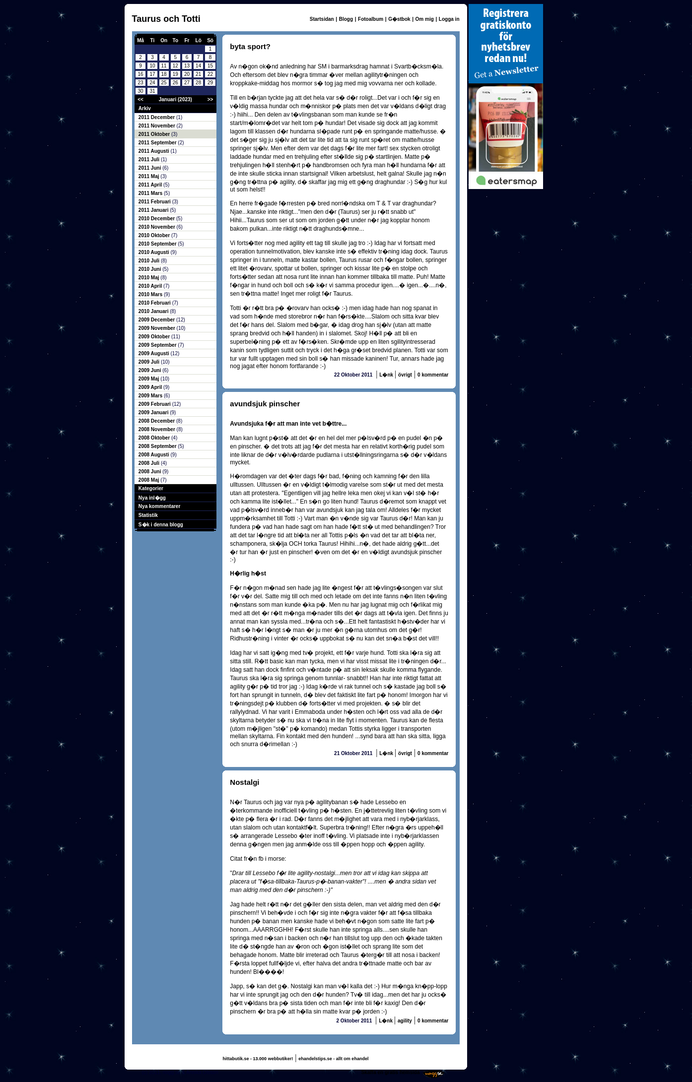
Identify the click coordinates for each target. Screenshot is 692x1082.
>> (210, 99)
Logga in (449, 19)
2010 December (157, 218)
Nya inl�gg (152, 498)
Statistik (148, 515)
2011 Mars (151, 193)
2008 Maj (149, 480)
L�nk (387, 375)
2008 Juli (149, 463)
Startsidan (322, 19)
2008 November (157, 429)
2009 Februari (155, 404)
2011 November (157, 125)
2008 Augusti (154, 454)
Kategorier (150, 488)
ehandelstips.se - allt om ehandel (333, 1058)
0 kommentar (432, 375)
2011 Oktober (154, 134)
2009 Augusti (154, 353)
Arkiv (144, 108)
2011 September (158, 142)
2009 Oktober (154, 336)
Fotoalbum (370, 19)
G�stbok (399, 19)
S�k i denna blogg (160, 524)
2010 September (158, 244)
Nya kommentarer (159, 506)
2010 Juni (150, 269)
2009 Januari (154, 412)
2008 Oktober (154, 438)
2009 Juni (150, 370)
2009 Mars (151, 395)
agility (405, 1020)
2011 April (150, 185)
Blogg (346, 19)
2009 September (158, 345)
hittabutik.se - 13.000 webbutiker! (258, 1058)
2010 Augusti (154, 252)
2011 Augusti (154, 151)
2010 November (157, 227)
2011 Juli (149, 159)
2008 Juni (150, 471)
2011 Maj (149, 176)
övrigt (405, 375)
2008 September (158, 446)
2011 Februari (155, 201)
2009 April (150, 387)
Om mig (424, 19)
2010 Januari (154, 311)
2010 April (150, 286)
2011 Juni (150, 168)
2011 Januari (154, 210)
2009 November (157, 328)
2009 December (157, 319)
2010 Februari (155, 303)
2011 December (157, 117)
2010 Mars (151, 294)
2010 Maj (149, 277)
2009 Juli (149, 362)
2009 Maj (149, 379)
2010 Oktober (154, 235)
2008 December (157, 421)
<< (140, 99)
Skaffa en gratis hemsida (390, 1072)
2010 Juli (149, 260)
